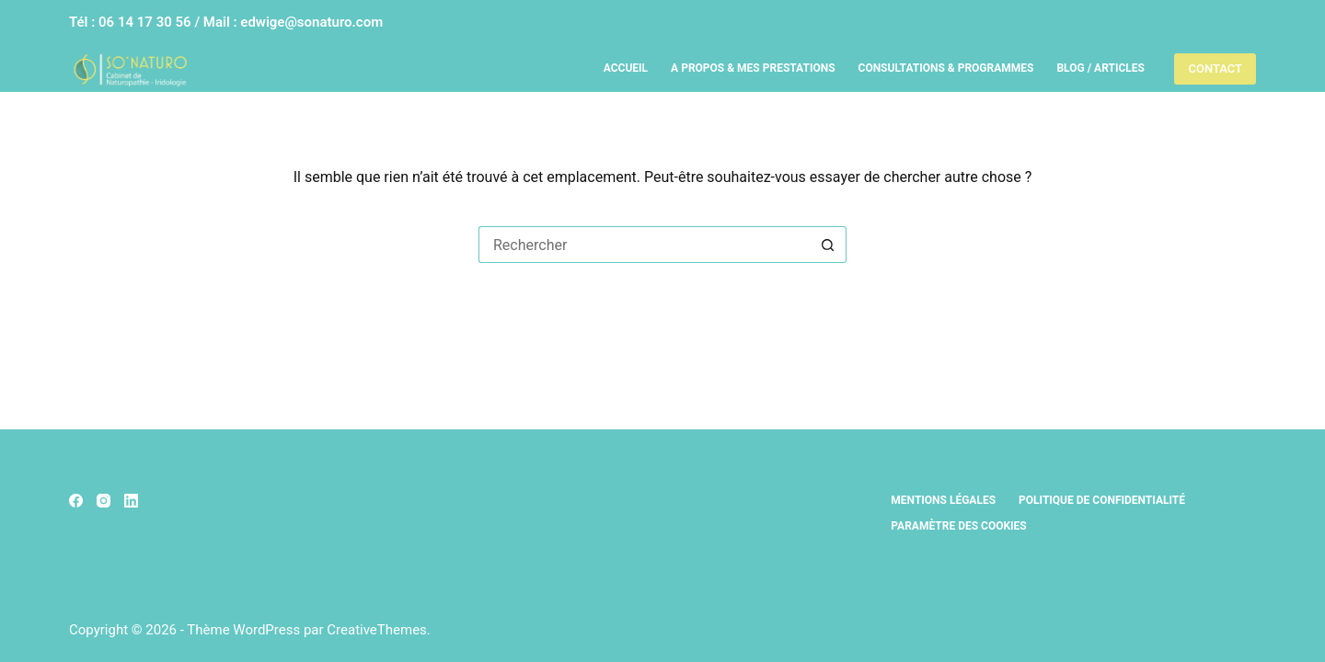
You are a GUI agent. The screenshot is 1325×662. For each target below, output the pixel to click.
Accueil (626, 68)
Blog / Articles (1100, 68)
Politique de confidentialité (1102, 500)
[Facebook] (76, 501)
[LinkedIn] (131, 501)
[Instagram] (103, 501)
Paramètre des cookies (958, 525)
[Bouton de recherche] (828, 244)
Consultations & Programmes (946, 68)
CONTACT (1215, 68)
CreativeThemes (377, 630)
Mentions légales (943, 500)
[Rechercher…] (644, 244)
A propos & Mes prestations (753, 68)
